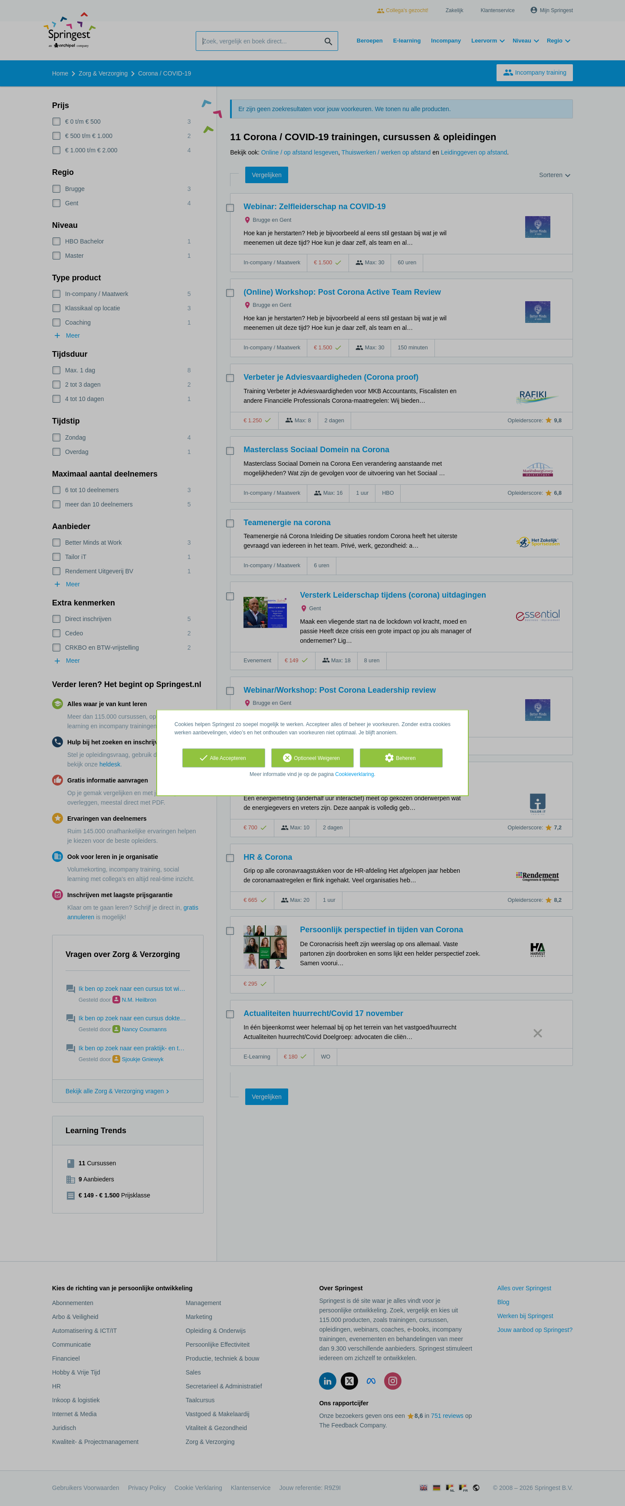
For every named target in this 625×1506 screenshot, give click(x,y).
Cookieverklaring (354, 774)
